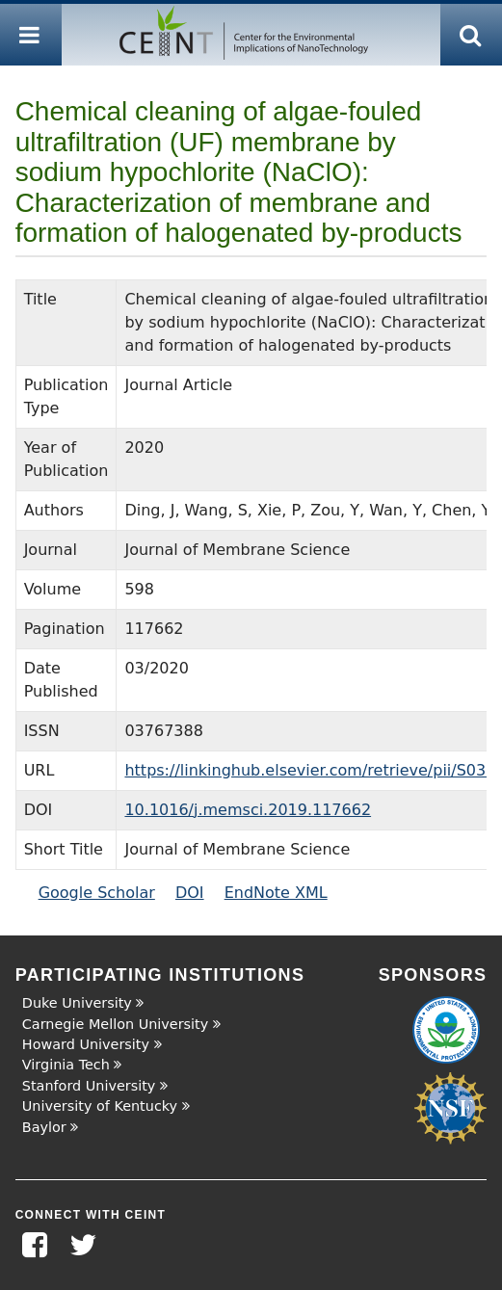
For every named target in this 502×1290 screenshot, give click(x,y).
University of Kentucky (99, 1106)
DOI (189, 892)
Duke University (77, 1003)
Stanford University (89, 1085)
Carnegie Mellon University (115, 1024)
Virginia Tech (66, 1064)
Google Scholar (97, 892)
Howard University (85, 1044)
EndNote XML (276, 892)
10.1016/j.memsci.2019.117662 (247, 810)
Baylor (44, 1127)
